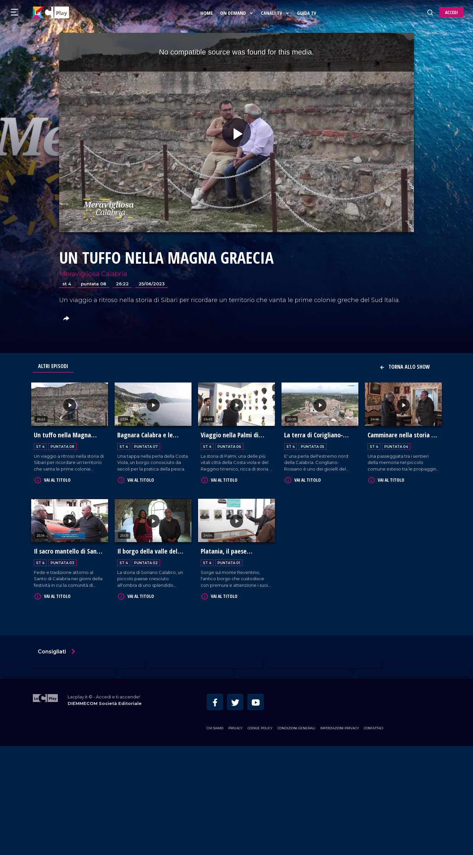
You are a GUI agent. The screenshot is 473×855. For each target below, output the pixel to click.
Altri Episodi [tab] (53, 366)
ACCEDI (451, 12)
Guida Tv (307, 13)
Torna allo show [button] (404, 366)
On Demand (237, 13)
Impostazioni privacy (339, 727)
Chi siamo (215, 727)
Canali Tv (275, 13)
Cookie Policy (260, 727)
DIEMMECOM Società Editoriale (105, 702)
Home (207, 13)
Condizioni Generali (296, 727)
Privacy (235, 727)
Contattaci (373, 727)
